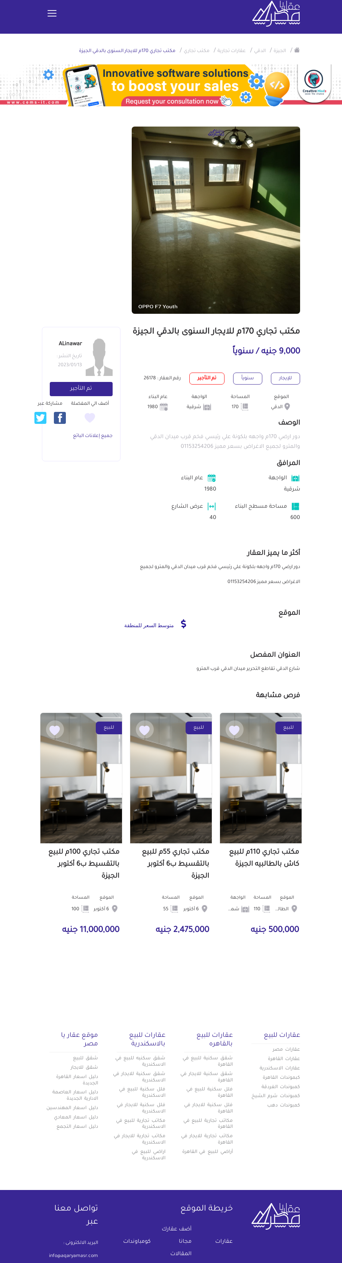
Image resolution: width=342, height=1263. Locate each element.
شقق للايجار (84, 1068)
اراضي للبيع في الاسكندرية (148, 1155)
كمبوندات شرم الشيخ (275, 1096)
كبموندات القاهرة (281, 1078)
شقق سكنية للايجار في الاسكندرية (139, 1077)
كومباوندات (137, 1242)
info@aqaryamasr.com (73, 1256)
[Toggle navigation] (52, 14)
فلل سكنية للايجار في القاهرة (208, 1108)
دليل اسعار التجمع (77, 1127)
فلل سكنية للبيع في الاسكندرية (142, 1093)
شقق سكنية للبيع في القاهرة (208, 1062)
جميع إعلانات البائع (93, 436)
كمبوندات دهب (283, 1105)
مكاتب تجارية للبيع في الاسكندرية (140, 1124)
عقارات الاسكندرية (280, 1068)
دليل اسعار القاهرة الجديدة (77, 1080)
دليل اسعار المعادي (76, 1117)
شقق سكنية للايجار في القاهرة (206, 1077)
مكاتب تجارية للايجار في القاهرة (207, 1139)
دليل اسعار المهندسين (72, 1108)
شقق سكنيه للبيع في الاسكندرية (140, 1062)
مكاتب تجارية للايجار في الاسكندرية (139, 1139)
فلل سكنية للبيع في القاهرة (209, 1093)
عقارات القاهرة (284, 1059)
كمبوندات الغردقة (281, 1087)
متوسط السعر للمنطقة (155, 623)
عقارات (224, 1242)
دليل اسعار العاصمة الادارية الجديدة (75, 1096)
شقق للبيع (85, 1058)
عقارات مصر (286, 1050)
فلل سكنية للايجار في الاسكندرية (141, 1108)
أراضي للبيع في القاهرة (207, 1152)
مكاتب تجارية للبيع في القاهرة (208, 1124)
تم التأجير (81, 389)
